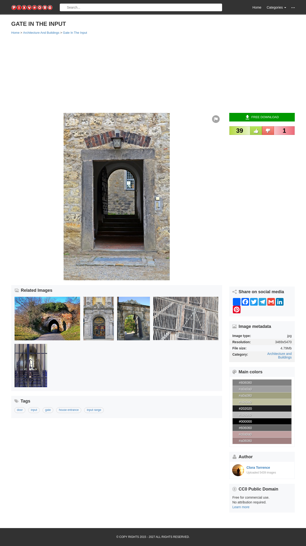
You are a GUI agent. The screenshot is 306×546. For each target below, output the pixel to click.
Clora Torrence (258, 467)
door (20, 410)
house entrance (69, 410)
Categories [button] (276, 7)
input (34, 410)
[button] (293, 7)
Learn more (241, 507)
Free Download (262, 117)
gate (48, 410)
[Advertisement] (153, 73)
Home (256, 7)
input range (94, 410)
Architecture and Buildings (279, 355)
